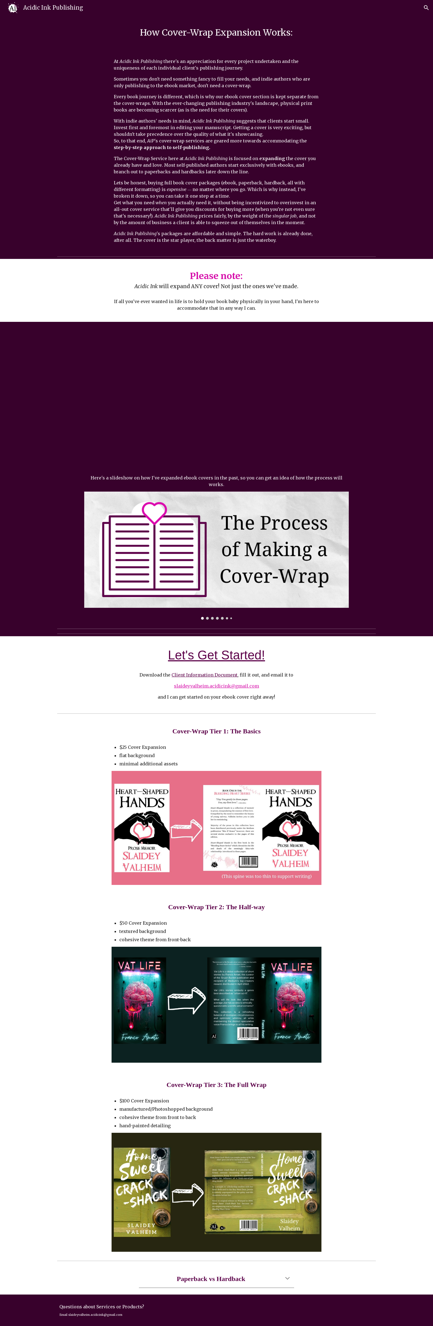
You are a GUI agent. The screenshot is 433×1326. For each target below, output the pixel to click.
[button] (426, 7)
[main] (216, 32)
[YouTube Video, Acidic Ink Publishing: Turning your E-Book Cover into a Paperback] (216, 399)
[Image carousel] (216, 556)
